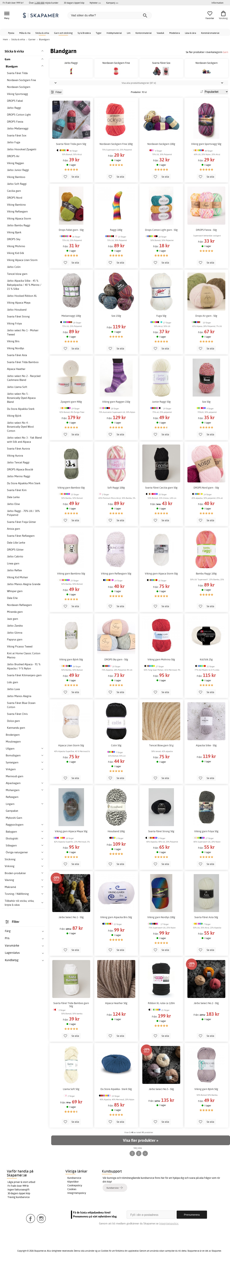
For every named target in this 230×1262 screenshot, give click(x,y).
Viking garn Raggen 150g (116, 401)
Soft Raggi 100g (116, 487)
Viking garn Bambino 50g (71, 573)
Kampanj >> (112, 2)
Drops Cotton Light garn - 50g (161, 229)
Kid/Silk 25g (206, 659)
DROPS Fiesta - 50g (206, 229)
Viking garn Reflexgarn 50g (116, 573)
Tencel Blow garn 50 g (161, 745)
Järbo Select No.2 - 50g (206, 1003)
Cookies (71, 1189)
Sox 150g (116, 315)
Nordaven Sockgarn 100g (161, 144)
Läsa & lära (190, 32)
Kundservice (74, 1177)
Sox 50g (206, 401)
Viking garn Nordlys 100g (161, 917)
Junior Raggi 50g (161, 401)
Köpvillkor (73, 1181)
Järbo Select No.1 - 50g (71, 917)
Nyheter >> (95, 2)
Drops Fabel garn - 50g (71, 229)
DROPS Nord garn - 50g (206, 487)
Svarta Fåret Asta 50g (206, 917)
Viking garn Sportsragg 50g (206, 144)
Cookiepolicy (74, 1185)
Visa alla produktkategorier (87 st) (139, 82)
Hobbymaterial (114, 32)
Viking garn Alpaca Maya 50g (71, 831)
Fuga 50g (161, 315)
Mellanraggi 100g (71, 315)
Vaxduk (160, 32)
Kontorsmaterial (143, 32)
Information (217, 2)
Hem (5, 39)
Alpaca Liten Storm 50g (71, 745)
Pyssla (11, 32)
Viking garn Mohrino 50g (161, 659)
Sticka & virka (42, 32)
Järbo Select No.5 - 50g (161, 1089)
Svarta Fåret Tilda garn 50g (71, 144)
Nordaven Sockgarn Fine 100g (116, 144)
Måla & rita (24, 32)
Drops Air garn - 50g (206, 315)
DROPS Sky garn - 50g (116, 659)
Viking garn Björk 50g (71, 659)
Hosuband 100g (116, 831)
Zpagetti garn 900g (71, 401)
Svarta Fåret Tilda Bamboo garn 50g (71, 1004)
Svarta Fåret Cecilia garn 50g (161, 487)
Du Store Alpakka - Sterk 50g (116, 1089)
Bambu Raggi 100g (206, 573)
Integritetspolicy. (169, 1223)
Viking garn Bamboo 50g (71, 487)
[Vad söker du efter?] (109, 15)
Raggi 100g (116, 229)
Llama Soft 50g (71, 1089)
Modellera (174, 32)
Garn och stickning (63, 32)
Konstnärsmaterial (210, 32)
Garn (225, 52)
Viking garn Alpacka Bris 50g (116, 917)
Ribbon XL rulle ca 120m (161, 1003)
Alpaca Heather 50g (116, 1003)
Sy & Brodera (84, 32)
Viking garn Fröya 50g (206, 831)
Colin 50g (116, 745)
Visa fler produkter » (140, 1140)
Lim (128, 32)
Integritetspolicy (76, 1193)
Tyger (99, 32)
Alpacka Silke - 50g (206, 745)
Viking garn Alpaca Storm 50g (161, 573)
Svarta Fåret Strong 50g (161, 831)
